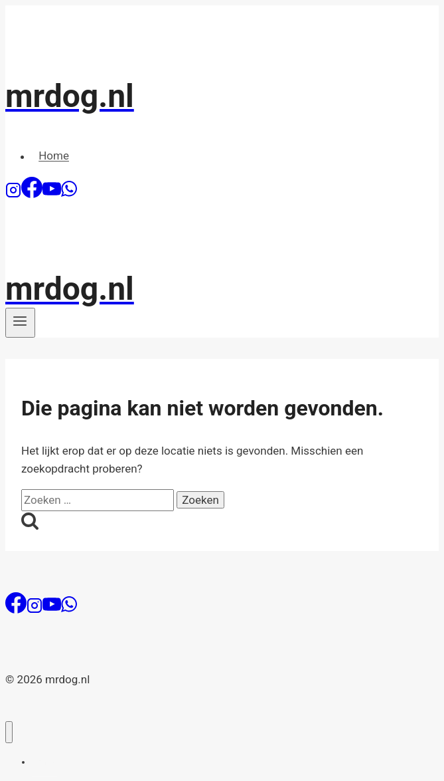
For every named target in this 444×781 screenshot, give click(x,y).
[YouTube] (51, 194)
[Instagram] (13, 194)
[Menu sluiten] (9, 732)
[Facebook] (31, 194)
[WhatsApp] (69, 194)
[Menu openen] (20, 322)
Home (53, 156)
